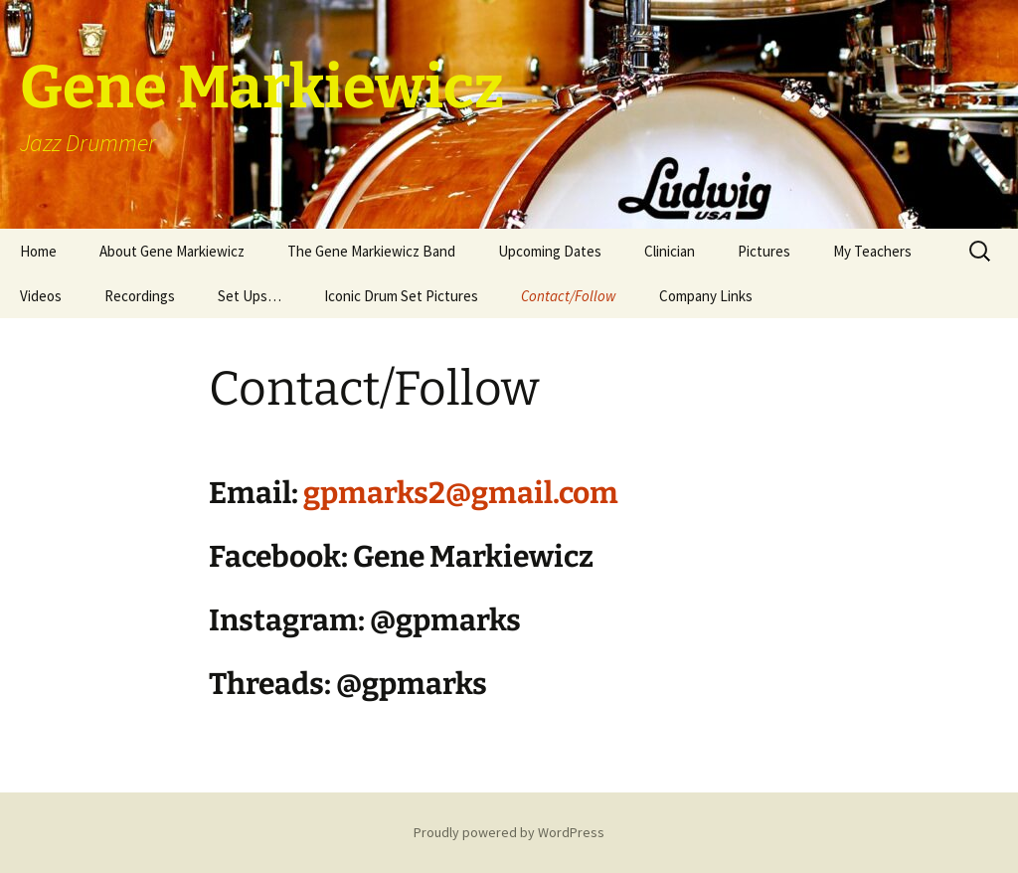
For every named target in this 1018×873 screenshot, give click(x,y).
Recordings (139, 295)
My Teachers (872, 251)
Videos (41, 295)
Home (38, 251)
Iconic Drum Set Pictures (401, 295)
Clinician (669, 251)
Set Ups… (249, 295)
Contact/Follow (568, 295)
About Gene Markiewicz (172, 251)
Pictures (764, 251)
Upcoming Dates (549, 251)
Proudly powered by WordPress (509, 832)
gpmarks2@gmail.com (460, 493)
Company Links (706, 295)
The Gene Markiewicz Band (371, 251)
